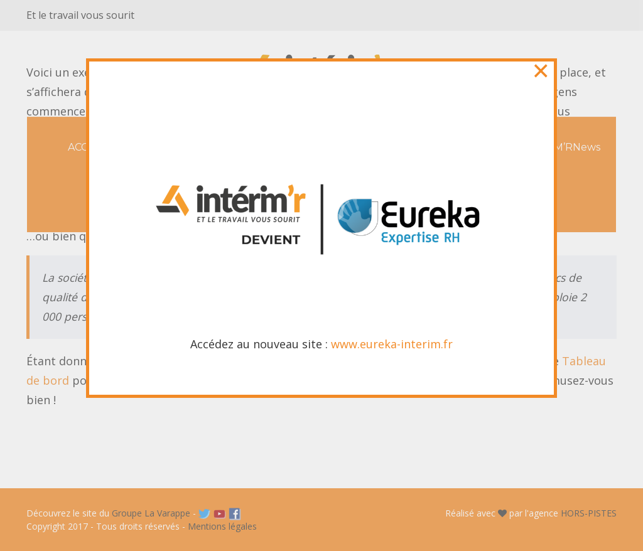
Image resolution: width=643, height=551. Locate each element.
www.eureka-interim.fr (392, 342)
